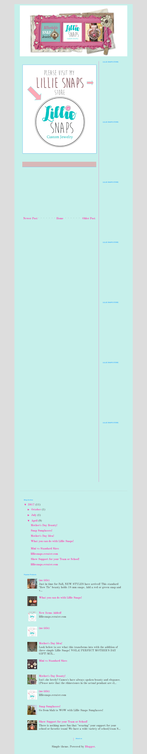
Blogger (90, 746)
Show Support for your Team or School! (55, 559)
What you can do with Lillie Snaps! (52, 541)
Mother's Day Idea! (42, 536)
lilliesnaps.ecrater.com (44, 554)
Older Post (88, 218)
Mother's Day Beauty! (44, 525)
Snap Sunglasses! (41, 530)
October (36, 509)
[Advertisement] (59, 192)
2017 (31, 504)
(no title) (44, 580)
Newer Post (30, 218)
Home (59, 218)
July (34, 515)
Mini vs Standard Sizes (45, 548)
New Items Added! (50, 613)
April (34, 520)
